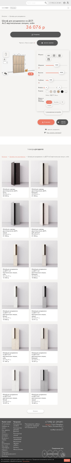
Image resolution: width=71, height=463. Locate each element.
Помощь (41, 101)
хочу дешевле (22, 74)
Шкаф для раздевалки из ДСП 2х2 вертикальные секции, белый (10, 397)
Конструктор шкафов (17, 425)
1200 (56, 65)
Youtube (56, 102)
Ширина (41, 65)
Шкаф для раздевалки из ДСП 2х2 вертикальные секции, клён (10, 355)
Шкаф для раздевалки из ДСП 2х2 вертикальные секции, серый (39, 397)
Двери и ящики (41, 99)
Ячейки (40, 87)
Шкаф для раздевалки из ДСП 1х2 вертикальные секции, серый (39, 313)
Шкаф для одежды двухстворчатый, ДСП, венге (10, 190)
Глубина (41, 80)
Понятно (67, 460)
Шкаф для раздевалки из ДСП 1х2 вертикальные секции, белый (10, 313)
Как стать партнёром (5, 447)
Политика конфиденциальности (9, 453)
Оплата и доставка (5, 435)
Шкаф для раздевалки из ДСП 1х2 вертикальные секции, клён (10, 271)
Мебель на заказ (5, 427)
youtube (50, 454)
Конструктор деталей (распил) (17, 429)
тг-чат (49, 102)
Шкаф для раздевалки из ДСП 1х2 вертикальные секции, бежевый (39, 271)
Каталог (4, 16)
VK (62, 102)
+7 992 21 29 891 (55, 3)
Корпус (40, 91)
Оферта (4, 450)
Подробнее (26, 461)
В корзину (35, 34)
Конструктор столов (17, 434)
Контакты (5, 456)
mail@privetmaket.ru (56, 430)
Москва (48, 424)
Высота (40, 72)
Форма (40, 54)
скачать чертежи (47, 43)
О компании (6, 424)
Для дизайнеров (6, 443)
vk (44, 454)
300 (50, 80)
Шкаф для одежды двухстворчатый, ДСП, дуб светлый (39, 231)
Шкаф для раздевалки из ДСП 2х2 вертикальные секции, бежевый (39, 355)
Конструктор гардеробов (17, 438)
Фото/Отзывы (18, 449)
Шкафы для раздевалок (17, 16)
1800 (61, 72)
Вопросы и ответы (5, 439)
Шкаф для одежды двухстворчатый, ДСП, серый (10, 231)
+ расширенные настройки (53, 112)
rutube (49, 105)
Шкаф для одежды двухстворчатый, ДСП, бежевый (39, 190)
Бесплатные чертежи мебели (17, 443)
